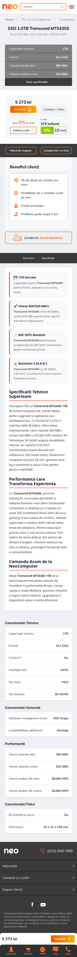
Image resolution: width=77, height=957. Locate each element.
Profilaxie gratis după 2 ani (39, 214)
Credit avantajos (32, 206)
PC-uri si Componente (36, 19)
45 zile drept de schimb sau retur (39, 182)
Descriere (28, 258)
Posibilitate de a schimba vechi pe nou (42, 195)
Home (10, 19)
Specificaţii (48, 258)
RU (42, 949)
